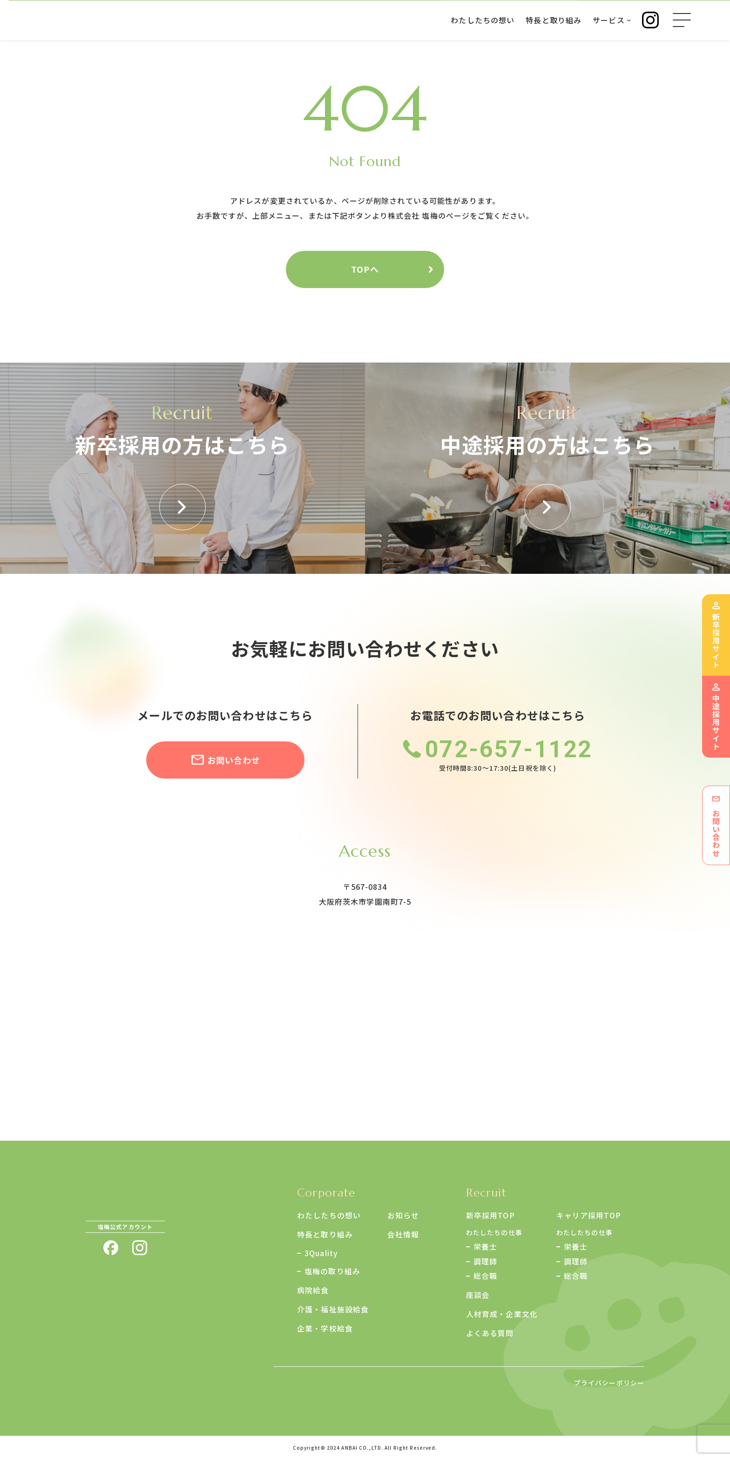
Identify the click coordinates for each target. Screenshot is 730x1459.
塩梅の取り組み (332, 1271)
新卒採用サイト (716, 640)
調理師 (485, 1261)
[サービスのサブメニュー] (628, 20)
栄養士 (485, 1246)
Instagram (650, 20)
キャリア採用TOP (588, 1215)
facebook (110, 1247)
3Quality (321, 1252)
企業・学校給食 (325, 1326)
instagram (139, 1247)
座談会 (478, 1294)
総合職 (485, 1276)
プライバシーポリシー (609, 1381)
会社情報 (403, 1233)
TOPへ (365, 269)
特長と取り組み (325, 1233)
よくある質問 (490, 1332)
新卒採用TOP (490, 1215)
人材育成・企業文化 (502, 1313)
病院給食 (313, 1289)
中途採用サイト (716, 722)
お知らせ (403, 1215)
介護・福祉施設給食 (333, 1308)
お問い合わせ (234, 760)
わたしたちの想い (329, 1215)
